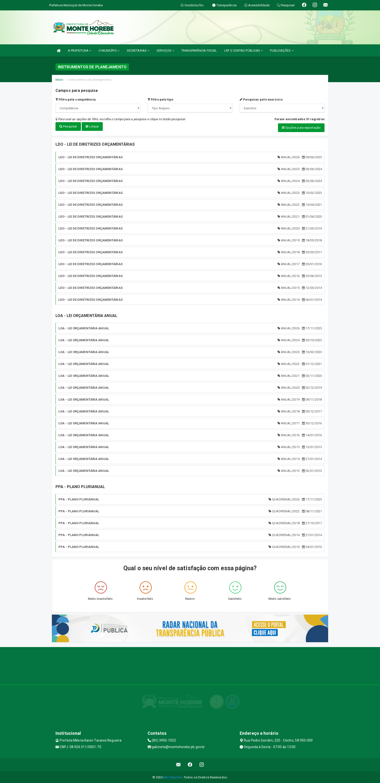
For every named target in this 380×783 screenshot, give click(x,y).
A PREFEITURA (79, 50)
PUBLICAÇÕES (281, 50)
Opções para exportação (301, 127)
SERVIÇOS (165, 50)
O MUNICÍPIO (109, 50)
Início (59, 79)
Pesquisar (68, 126)
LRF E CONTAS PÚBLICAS (243, 50)
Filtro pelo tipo (160, 99)
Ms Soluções (173, 777)
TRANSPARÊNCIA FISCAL (199, 50)
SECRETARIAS (138, 50)
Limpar (92, 126)
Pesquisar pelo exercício (261, 99)
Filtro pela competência (75, 99)
